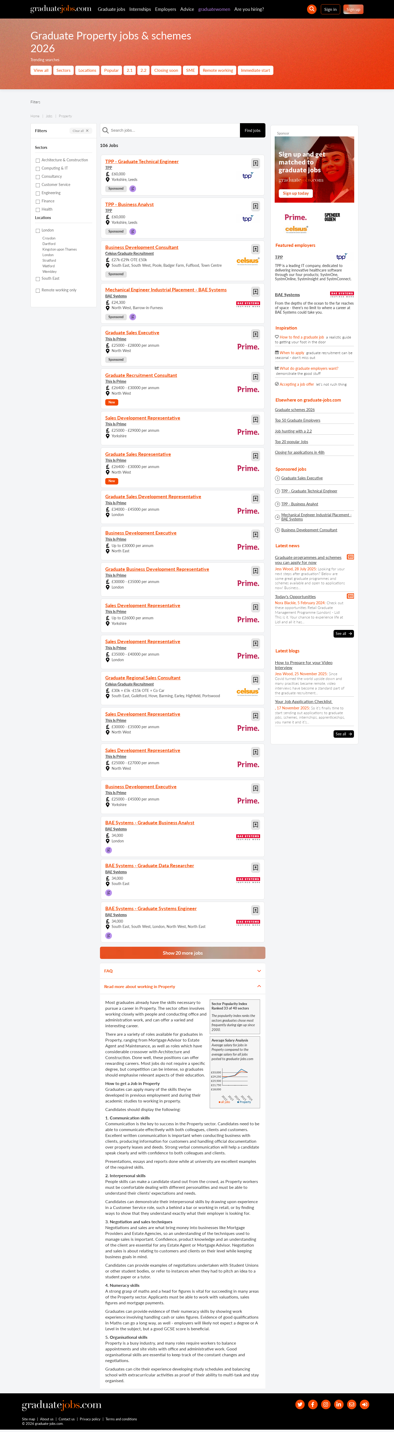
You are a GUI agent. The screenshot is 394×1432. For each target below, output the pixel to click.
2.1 (130, 70)
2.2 (143, 70)
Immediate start (255, 70)
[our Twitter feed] (292, 1405)
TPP (108, 167)
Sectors (63, 70)
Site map (28, 1421)
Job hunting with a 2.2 (293, 431)
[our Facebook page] (306, 1405)
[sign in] (363, 1405)
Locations (87, 70)
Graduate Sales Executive (302, 478)
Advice (187, 9)
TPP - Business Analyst (299, 504)
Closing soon (166, 70)
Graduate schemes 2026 (295, 409)
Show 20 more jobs (183, 953)
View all (41, 70)
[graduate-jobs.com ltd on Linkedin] (335, 1405)
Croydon (48, 238)
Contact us (67, 1421)
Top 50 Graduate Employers (297, 420)
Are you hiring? (249, 9)
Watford (48, 266)
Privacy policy (90, 1421)
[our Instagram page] (321, 1405)
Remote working (218, 70)
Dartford (48, 244)
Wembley (49, 271)
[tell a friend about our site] (349, 1405)
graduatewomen (214, 9)
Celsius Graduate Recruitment (129, 253)
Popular (111, 70)
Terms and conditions (121, 1421)
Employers (165, 9)
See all (344, 633)
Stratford (49, 260)
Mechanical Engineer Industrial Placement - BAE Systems (316, 517)
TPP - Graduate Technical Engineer (309, 491)
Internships (140, 9)
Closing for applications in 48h (300, 452)
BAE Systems (116, 295)
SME (190, 70)
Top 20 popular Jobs (291, 441)
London (48, 255)
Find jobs (253, 130)
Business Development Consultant (309, 530)
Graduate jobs (111, 9)
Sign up (353, 9)
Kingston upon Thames (59, 249)
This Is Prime (115, 338)
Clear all (81, 131)
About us (47, 1421)
